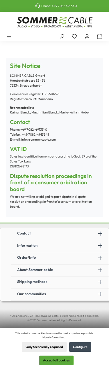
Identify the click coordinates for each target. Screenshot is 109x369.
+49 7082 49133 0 (64, 6)
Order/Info (26, 257)
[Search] (62, 36)
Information (27, 245)
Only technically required (44, 347)
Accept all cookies (56, 360)
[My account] (87, 36)
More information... (54, 337)
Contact (24, 233)
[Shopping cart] (99, 36)
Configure (80, 347)
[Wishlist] (74, 36)
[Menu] (9, 36)
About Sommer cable (35, 269)
